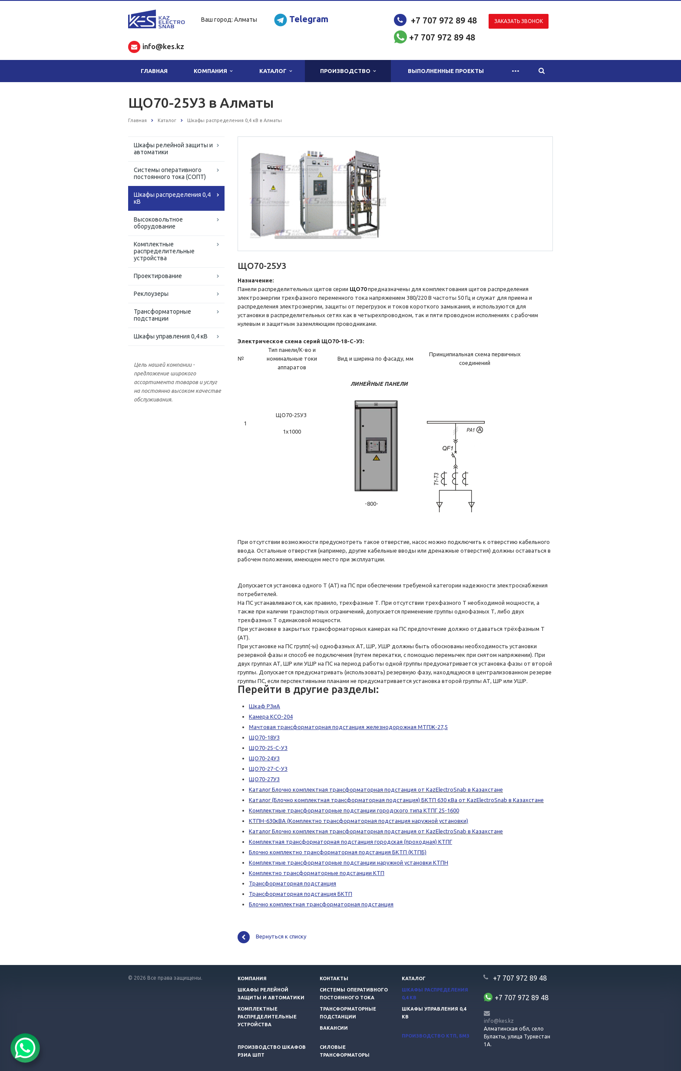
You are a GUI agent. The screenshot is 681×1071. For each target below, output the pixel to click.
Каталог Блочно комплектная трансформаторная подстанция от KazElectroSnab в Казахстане (376, 789)
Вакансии (334, 1028)
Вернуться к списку (272, 937)
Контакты (334, 978)
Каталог (275, 71)
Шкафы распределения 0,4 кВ (172, 198)
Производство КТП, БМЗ (435, 1035)
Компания (213, 71)
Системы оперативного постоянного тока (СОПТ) (170, 173)
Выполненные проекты (446, 71)
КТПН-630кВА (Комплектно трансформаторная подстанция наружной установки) (358, 821)
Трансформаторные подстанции (162, 315)
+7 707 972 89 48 (444, 20)
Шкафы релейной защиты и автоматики (173, 149)
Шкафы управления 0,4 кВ (171, 336)
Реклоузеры (151, 293)
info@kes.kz (499, 1021)
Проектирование (158, 275)
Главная (154, 71)
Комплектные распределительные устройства (164, 251)
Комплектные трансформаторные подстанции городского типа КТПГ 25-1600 (354, 810)
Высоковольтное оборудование (158, 223)
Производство (348, 71)
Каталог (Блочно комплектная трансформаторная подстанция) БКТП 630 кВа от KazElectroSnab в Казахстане (396, 800)
